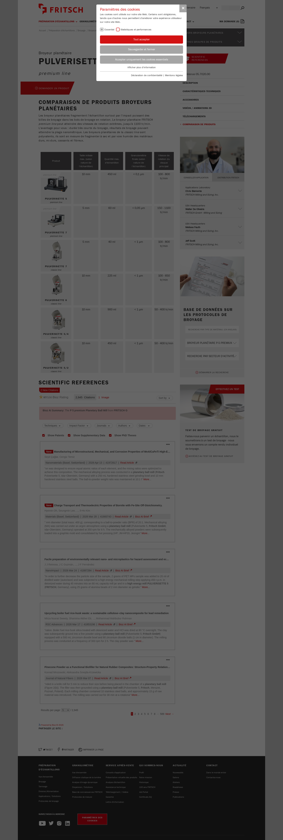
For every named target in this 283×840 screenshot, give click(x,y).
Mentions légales (174, 75)
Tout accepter (141, 39)
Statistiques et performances (136, 29)
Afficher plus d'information (141, 67)
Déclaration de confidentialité (146, 75)
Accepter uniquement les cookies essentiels (141, 59)
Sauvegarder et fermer (141, 49)
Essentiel (109, 29)
